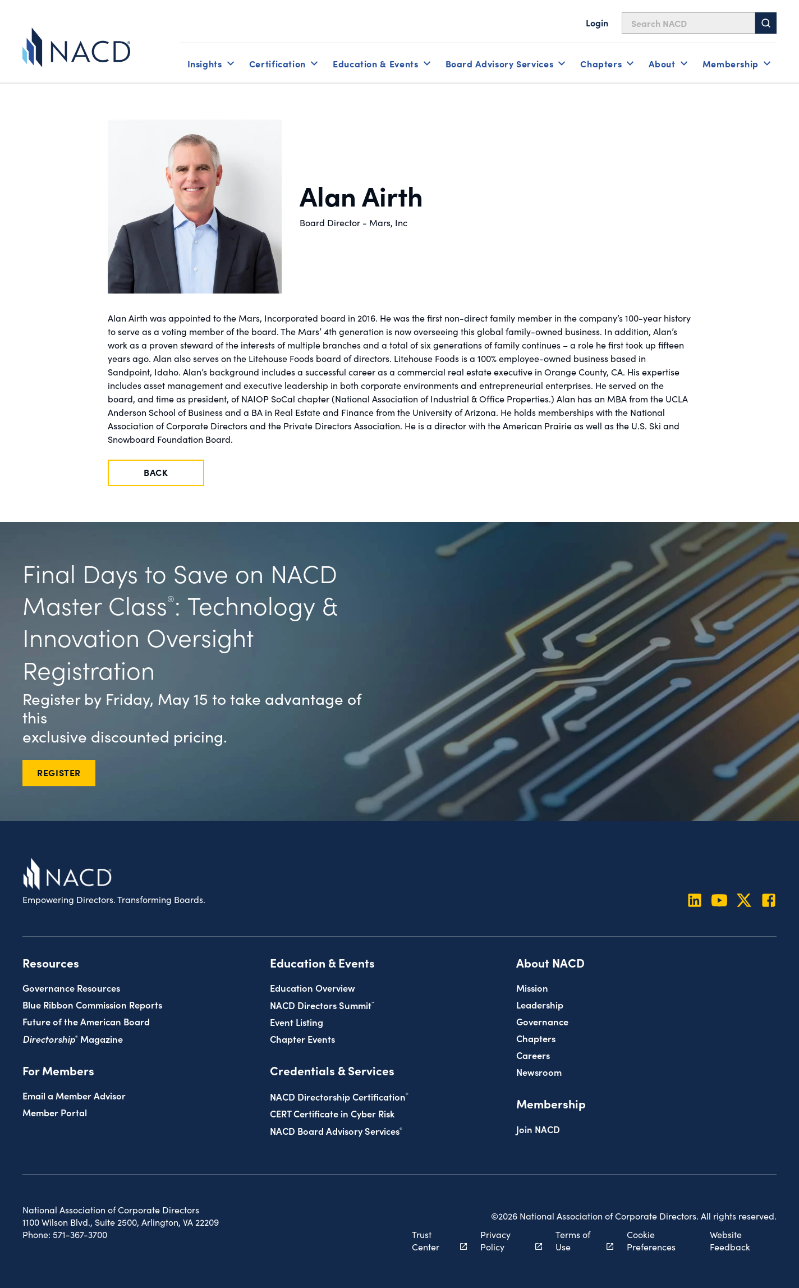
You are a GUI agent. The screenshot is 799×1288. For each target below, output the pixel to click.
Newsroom (539, 1071)
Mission (532, 987)
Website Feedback (730, 1241)
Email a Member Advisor (74, 1095)
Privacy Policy (505, 1241)
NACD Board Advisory (336, 1130)
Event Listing (296, 1021)
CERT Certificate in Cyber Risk (332, 1113)
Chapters (535, 1038)
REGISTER (59, 772)
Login (597, 22)
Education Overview (312, 987)
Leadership (539, 1004)
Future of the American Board (86, 1021)
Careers (533, 1054)
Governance (542, 1021)
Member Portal (54, 1112)
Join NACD (538, 1128)
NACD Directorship (339, 1096)
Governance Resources (71, 987)
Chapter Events (302, 1038)
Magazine (72, 1038)
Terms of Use (578, 1241)
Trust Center (433, 1241)
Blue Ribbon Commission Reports (92, 1004)
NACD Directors (322, 1004)
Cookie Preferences (651, 1241)
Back (156, 472)
